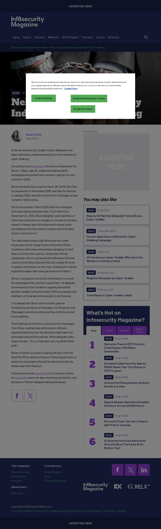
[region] (80, 96)
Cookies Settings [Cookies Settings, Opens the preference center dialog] (43, 98)
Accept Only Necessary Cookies (89, 98)
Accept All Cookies (83, 109)
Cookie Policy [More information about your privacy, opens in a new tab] (71, 88)
